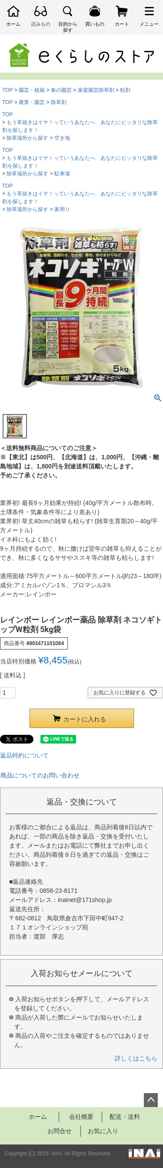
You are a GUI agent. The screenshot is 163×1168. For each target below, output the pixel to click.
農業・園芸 (32, 102)
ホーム (38, 1116)
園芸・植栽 (32, 90)
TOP (7, 90)
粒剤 (125, 90)
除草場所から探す (27, 138)
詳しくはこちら (136, 1058)
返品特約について (24, 755)
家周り (62, 209)
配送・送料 (125, 1116)
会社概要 (81, 1116)
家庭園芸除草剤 (96, 90)
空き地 (62, 138)
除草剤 (59, 102)
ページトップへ (151, 1100)
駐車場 (62, 174)
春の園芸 (61, 90)
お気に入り (103, 1131)
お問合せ (59, 1131)
